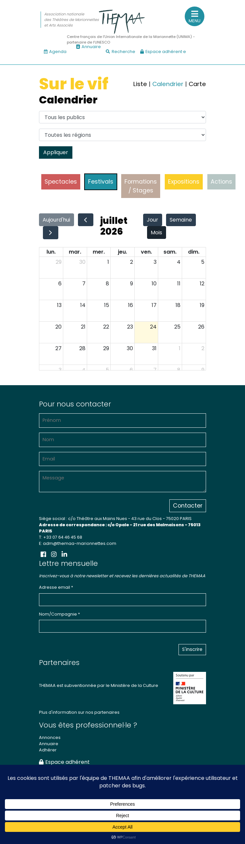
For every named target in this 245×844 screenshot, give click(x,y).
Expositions (183, 182)
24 (153, 327)
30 (82, 262)
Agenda (55, 51)
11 (178, 283)
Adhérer (48, 750)
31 (154, 348)
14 (82, 305)
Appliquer (55, 152)
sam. (170, 252)
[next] (50, 232)
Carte (197, 84)
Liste (140, 84)
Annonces (50, 737)
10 (154, 283)
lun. (51, 252)
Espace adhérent (64, 762)
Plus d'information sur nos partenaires (79, 712)
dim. (193, 252)
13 (59, 305)
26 (201, 327)
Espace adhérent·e (163, 51)
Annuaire (88, 46)
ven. (146, 252)
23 (130, 327)
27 (58, 348)
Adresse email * (56, 587)
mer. (99, 252)
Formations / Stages (140, 186)
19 (202, 305)
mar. (75, 252)
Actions (221, 182)
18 (178, 305)
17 (154, 305)
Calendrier (167, 84)
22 (106, 327)
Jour (152, 220)
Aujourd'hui (56, 220)
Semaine (181, 220)
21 (83, 327)
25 (177, 327)
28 (82, 348)
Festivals (100, 182)
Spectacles (61, 182)
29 (59, 262)
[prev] (85, 219)
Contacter (187, 506)
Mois (156, 232)
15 (106, 305)
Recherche (120, 51)
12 (202, 283)
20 (58, 327)
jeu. (122, 252)
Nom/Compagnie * (59, 614)
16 (130, 305)
